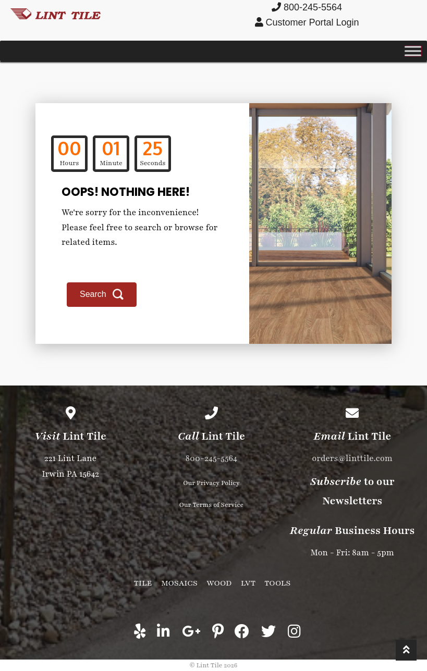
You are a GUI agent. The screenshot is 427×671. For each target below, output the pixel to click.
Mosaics (179, 583)
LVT (248, 583)
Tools (277, 583)
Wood (218, 583)
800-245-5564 (211, 458)
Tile (143, 583)
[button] (102, 294)
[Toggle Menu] (413, 51)
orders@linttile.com (352, 458)
